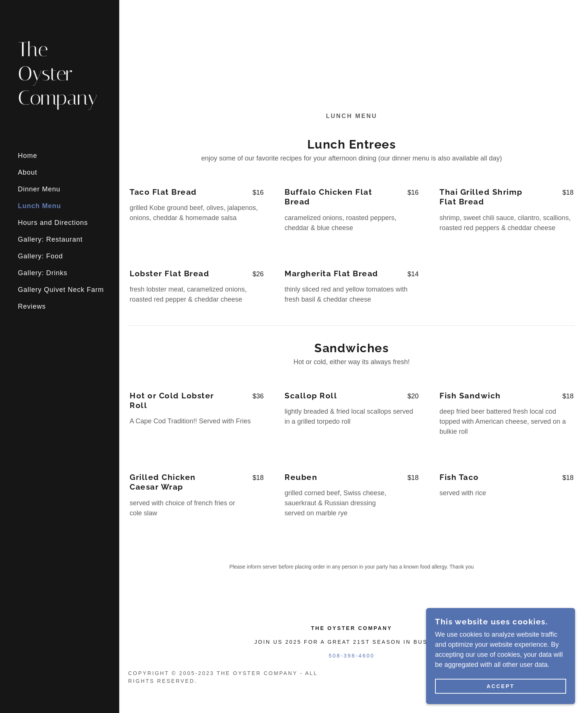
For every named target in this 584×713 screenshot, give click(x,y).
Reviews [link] (32, 306)
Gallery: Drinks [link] (42, 273)
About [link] (27, 172)
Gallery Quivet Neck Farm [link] (61, 289)
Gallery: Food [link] (40, 256)
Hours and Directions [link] (53, 222)
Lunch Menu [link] (39, 206)
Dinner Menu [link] (39, 189)
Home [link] (27, 155)
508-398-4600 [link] (351, 656)
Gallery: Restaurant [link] (50, 239)
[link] (59, 102)
